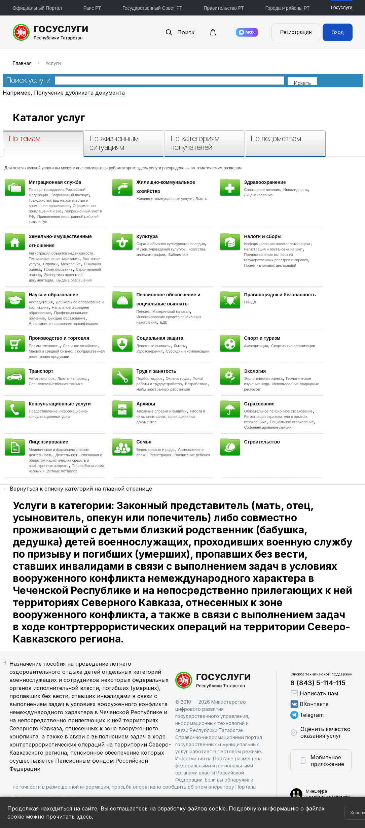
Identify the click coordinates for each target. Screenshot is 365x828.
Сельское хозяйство (80, 346)
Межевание (71, 264)
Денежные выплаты (154, 346)
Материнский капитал (171, 311)
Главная (22, 63)
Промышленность (44, 346)
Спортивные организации (293, 346)
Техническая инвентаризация (54, 259)
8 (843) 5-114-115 (317, 683)
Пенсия (143, 311)
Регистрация (296, 32)
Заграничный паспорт (70, 195)
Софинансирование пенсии (268, 427)
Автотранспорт (41, 378)
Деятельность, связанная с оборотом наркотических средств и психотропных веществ (65, 460)
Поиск (179, 32)
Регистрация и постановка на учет (273, 249)
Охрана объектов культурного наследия (171, 244)
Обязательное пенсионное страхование (278, 411)
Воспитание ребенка (192, 455)
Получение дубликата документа (79, 92)
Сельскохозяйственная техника (56, 384)
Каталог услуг (49, 117)
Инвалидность (295, 190)
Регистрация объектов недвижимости (61, 253)
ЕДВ (163, 322)
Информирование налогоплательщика (277, 244)
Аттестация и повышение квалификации (64, 324)
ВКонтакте (309, 704)
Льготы (201, 199)
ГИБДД (250, 302)
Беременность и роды (155, 450)
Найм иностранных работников (163, 389)
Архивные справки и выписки (162, 411)
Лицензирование (258, 195)
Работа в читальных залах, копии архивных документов (171, 416)
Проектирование (58, 269)
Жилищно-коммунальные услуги (164, 199)
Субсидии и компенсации (187, 351)
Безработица (196, 384)
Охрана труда (177, 378)
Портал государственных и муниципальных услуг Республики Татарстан (50, 32)
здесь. (84, 816)
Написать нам (314, 693)
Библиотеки (179, 255)
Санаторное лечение (262, 190)
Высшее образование (66, 318)
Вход (337, 32)
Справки (50, 264)
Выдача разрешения (74, 280)
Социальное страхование (292, 422)
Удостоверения (149, 351)
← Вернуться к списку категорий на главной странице (77, 488)
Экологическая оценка (263, 378)
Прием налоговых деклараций (270, 265)
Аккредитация (41, 302)
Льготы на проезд (72, 378)
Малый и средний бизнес (50, 351)
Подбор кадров (149, 378)
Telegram (307, 715)
